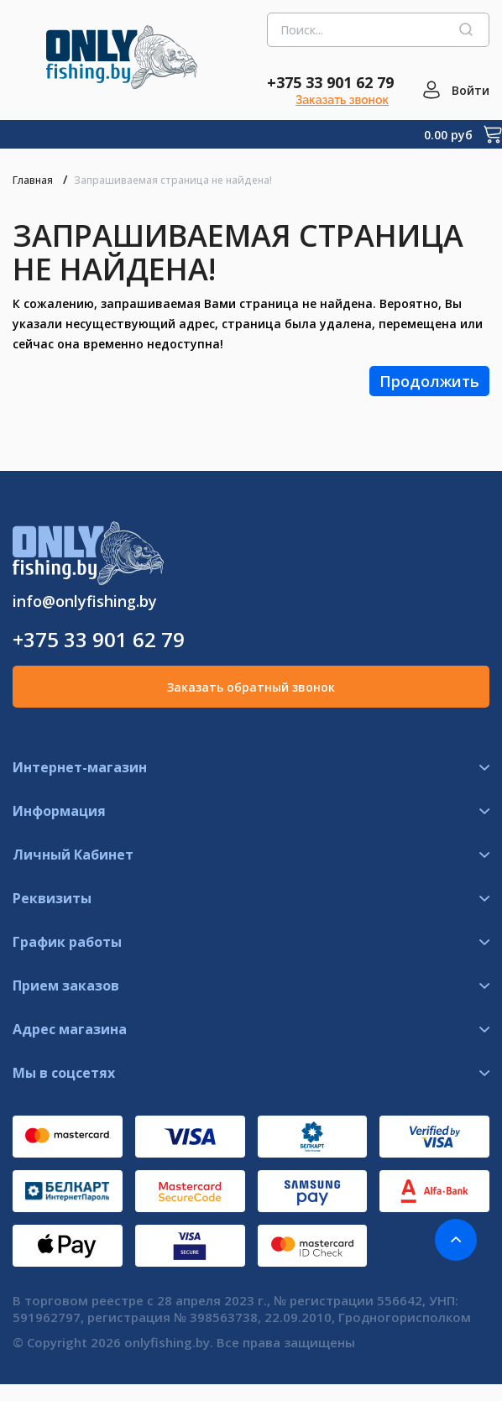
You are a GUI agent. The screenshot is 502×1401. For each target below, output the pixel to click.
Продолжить (429, 381)
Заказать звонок (342, 100)
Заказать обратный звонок (251, 687)
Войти (470, 90)
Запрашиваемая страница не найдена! (173, 180)
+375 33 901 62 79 (330, 82)
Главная (33, 180)
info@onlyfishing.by (85, 601)
